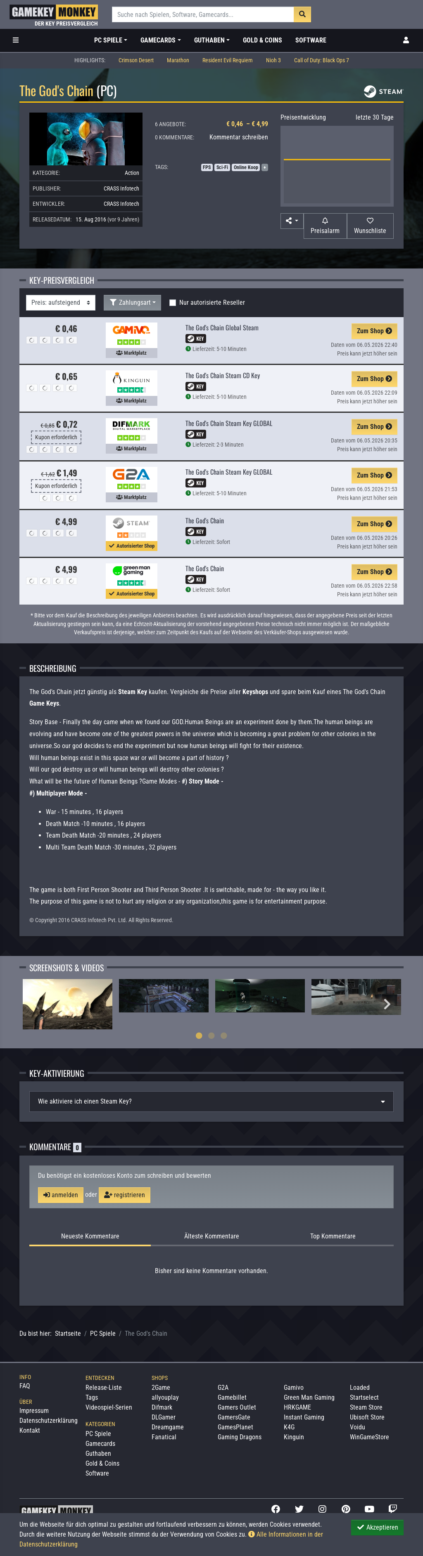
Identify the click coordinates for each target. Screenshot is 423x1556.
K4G (289, 1427)
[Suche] (203, 14)
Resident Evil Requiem (227, 60)
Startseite (68, 1333)
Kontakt (29, 1430)
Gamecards (100, 1444)
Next (387, 1004)
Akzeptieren (377, 1527)
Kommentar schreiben (238, 137)
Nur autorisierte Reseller (212, 302)
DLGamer (164, 1417)
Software (310, 40)
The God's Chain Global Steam (222, 327)
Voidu (357, 1427)
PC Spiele (103, 1333)
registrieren (124, 1195)
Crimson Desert (136, 60)
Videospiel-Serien (109, 1407)
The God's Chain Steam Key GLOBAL (228, 423)
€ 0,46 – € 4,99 (247, 124)
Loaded (360, 1387)
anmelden (60, 1195)
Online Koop (246, 167)
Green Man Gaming (309, 1397)
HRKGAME (297, 1407)
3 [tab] (224, 1035)
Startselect (364, 1397)
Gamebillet (232, 1397)
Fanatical (164, 1437)
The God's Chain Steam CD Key (222, 375)
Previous (36, 1004)
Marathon (178, 60)
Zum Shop (374, 331)
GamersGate (234, 1417)
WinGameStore (369, 1437)
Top (333, 1236)
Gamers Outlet (237, 1407)
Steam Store (366, 1407)
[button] (292, 221)
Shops (160, 1378)
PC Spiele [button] (108, 40)
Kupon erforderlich (56, 437)
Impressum (34, 1411)
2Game (161, 1387)
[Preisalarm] (325, 226)
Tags (92, 1397)
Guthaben (98, 1453)
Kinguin (294, 1437)
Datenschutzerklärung (48, 1420)
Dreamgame (168, 1427)
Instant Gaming (304, 1417)
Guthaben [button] (209, 40)
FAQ (24, 1386)
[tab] (211, 1101)
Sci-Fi (222, 167)
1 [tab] (199, 1035)
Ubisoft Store (367, 1417)
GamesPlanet (235, 1427)
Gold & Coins (262, 40)
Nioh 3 (273, 60)
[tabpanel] (67, 1004)
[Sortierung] (60, 303)
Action (132, 172)
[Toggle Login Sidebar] (406, 40)
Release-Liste (104, 1387)
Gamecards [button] (158, 40)
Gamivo (294, 1387)
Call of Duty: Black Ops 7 (321, 60)
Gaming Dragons (239, 1437)
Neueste (90, 1236)
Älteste (211, 1236)
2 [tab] (211, 1035)
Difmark (162, 1407)
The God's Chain (204, 520)
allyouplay (165, 1397)
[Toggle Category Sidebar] (15, 40)
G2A (223, 1387)
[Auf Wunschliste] (370, 226)
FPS (207, 167)
